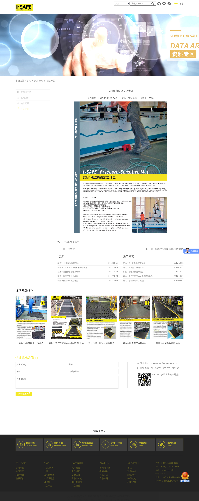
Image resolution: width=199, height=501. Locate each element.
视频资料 (23, 97)
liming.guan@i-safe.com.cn (164, 363)
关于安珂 (92, 10)
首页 (77, 10)
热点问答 (23, 103)
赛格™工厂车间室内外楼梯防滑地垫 (72, 267)
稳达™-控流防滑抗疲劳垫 (169, 249)
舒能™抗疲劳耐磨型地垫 (68, 281)
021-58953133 (158, 368)
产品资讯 (38, 80)
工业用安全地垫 (71, 242)
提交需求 (24, 393)
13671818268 (172, 368)
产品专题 (23, 109)
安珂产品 (108, 10)
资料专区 (162, 10)
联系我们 (178, 10)
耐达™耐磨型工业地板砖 (68, 276)
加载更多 (99, 431)
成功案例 (125, 10)
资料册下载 (24, 92)
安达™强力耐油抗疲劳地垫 (69, 272)
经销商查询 (143, 10)
